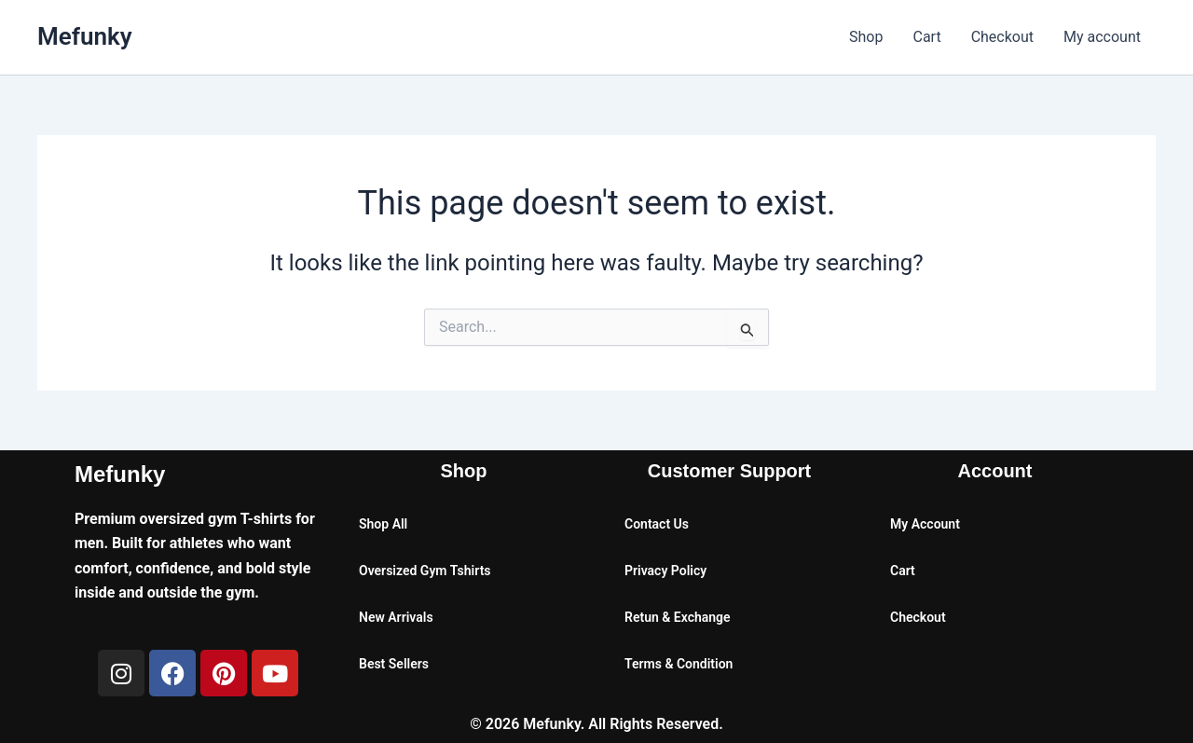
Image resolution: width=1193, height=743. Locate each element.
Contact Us (656, 523)
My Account (925, 523)
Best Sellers (394, 663)
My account (1102, 37)
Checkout (1002, 37)
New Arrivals (396, 617)
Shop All (383, 523)
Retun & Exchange (677, 617)
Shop (866, 37)
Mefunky (84, 36)
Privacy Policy (665, 570)
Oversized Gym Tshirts (425, 570)
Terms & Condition (678, 663)
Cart (926, 37)
